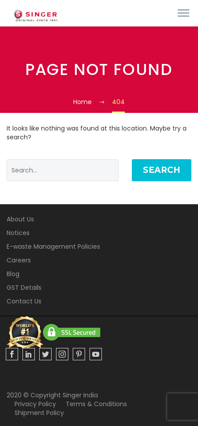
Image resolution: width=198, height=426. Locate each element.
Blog (13, 274)
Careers (19, 260)
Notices (18, 233)
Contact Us (24, 301)
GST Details (24, 287)
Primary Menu (183, 13)
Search (161, 170)
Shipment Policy (39, 412)
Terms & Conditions (96, 404)
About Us (20, 219)
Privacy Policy (35, 404)
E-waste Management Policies (53, 246)
